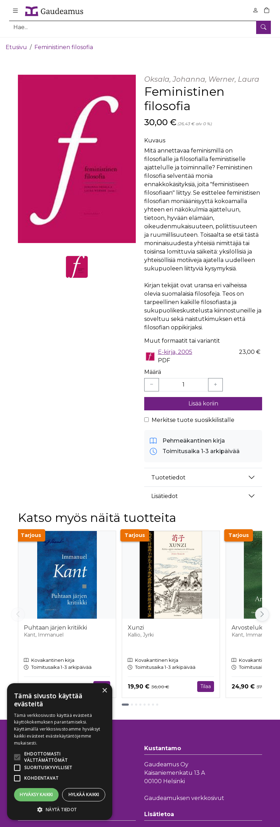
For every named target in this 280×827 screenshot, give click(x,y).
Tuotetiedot (168, 474)
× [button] (104, 690)
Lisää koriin (203, 401)
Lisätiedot (164, 493)
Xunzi (136, 625)
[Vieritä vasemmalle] (18, 612)
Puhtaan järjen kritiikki (55, 625)
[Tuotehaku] (140, 27)
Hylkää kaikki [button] (83, 795)
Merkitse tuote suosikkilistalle (193, 417)
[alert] (59, 751)
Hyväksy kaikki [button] (36, 795)
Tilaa (205, 684)
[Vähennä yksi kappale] (151, 382)
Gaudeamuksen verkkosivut (184, 795)
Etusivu (16, 44)
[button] (59, 809)
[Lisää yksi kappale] (215, 382)
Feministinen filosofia (63, 44)
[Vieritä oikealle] (262, 612)
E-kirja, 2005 (175, 349)
